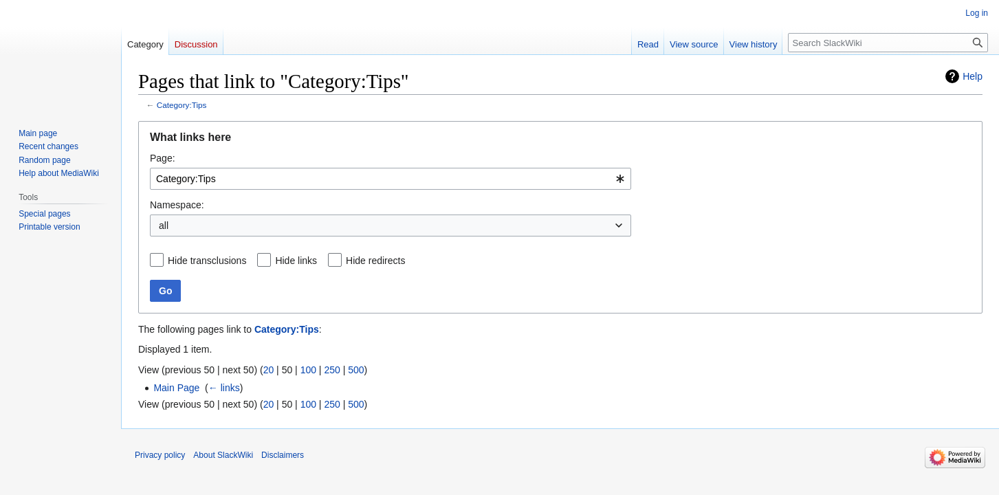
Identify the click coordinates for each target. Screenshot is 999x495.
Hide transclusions (207, 260)
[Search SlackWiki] (888, 42)
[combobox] (390, 179)
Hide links (296, 260)
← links (224, 387)
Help (972, 76)
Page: (162, 158)
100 (308, 369)
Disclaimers (282, 455)
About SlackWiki (223, 455)
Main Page (176, 387)
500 (356, 369)
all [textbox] (163, 225)
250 (332, 369)
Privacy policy (160, 455)
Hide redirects (375, 260)
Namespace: (177, 204)
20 (268, 369)
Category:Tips (182, 104)
